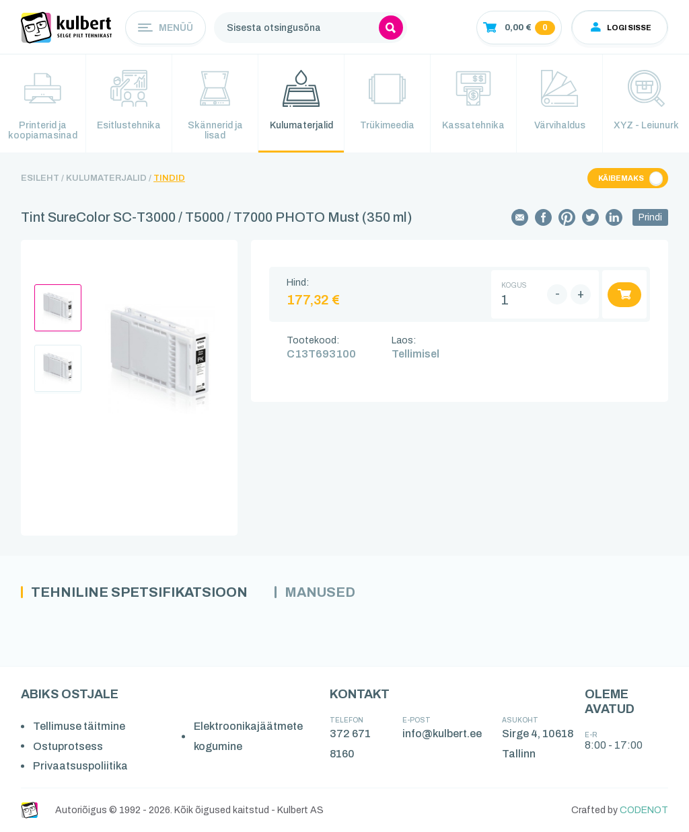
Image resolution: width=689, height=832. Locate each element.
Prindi (650, 217)
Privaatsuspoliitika (80, 766)
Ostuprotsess (68, 746)
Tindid (169, 178)
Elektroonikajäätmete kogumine (248, 736)
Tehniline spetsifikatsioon (139, 592)
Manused (320, 592)
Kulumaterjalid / (108, 178)
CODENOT (644, 810)
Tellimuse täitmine (79, 726)
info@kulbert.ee (442, 733)
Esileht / (42, 178)
